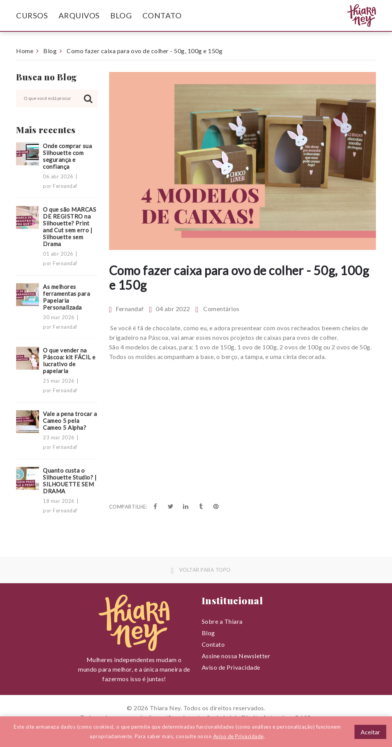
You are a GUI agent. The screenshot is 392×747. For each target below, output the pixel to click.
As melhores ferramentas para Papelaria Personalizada (66, 297)
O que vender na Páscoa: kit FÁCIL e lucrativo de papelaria (69, 360)
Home (24, 50)
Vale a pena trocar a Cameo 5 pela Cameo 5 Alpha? (70, 420)
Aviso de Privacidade (231, 667)
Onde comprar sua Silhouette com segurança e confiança (67, 156)
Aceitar (370, 732)
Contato (162, 15)
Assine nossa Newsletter (236, 655)
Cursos (32, 15)
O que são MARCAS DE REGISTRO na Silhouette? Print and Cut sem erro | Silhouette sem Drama (69, 226)
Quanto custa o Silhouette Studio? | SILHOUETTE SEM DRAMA (69, 480)
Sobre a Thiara (222, 621)
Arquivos (79, 15)
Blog (121, 15)
